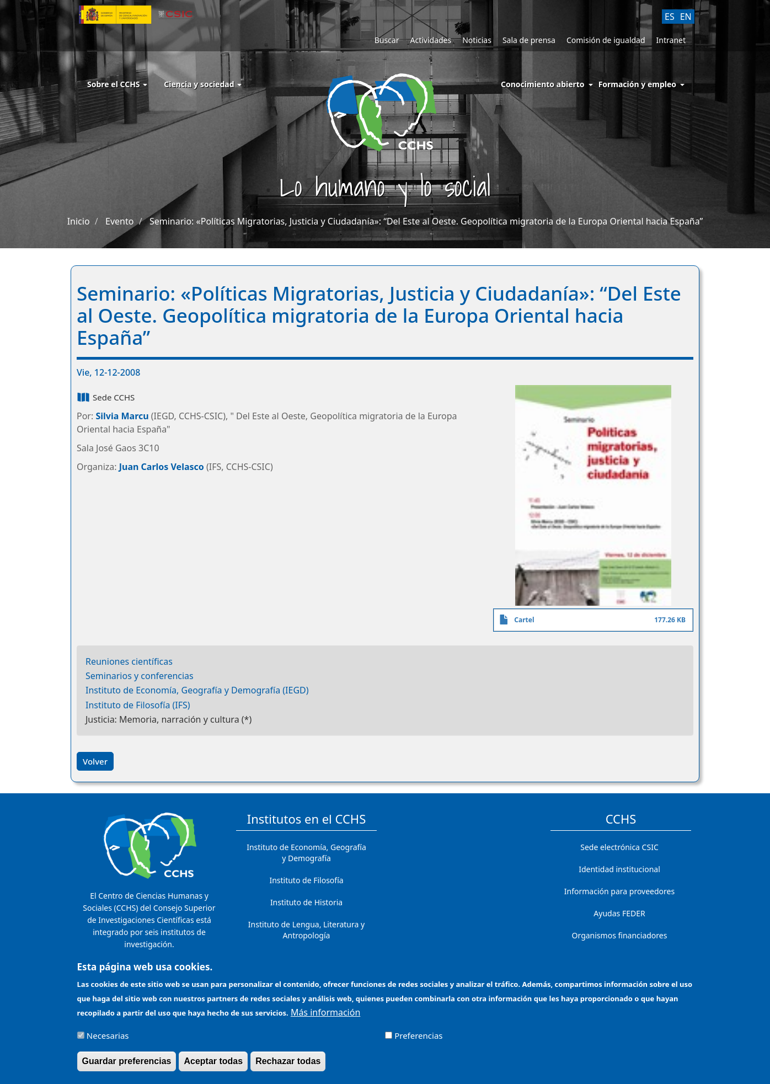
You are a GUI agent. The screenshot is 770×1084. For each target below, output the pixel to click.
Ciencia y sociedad (203, 84)
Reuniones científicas (129, 661)
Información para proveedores (619, 891)
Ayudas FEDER (619, 913)
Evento (119, 221)
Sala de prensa (528, 40)
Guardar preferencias (127, 1064)
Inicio (78, 221)
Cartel (524, 619)
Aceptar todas (213, 1064)
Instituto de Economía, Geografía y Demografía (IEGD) (197, 690)
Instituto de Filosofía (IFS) (137, 705)
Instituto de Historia (306, 902)
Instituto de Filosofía (306, 880)
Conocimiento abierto (543, 84)
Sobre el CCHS (117, 84)
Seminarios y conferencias (139, 676)
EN (686, 16)
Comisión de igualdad (605, 40)
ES (670, 16)
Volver (95, 761)
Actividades (430, 40)
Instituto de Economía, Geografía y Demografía (306, 852)
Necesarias (108, 1038)
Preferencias (418, 1038)
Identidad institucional (619, 869)
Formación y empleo (637, 84)
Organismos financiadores (619, 935)
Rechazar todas (287, 1064)
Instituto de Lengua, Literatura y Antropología (306, 930)
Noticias (476, 40)
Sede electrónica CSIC (619, 847)
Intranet (671, 40)
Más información (325, 1016)
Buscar (387, 40)
